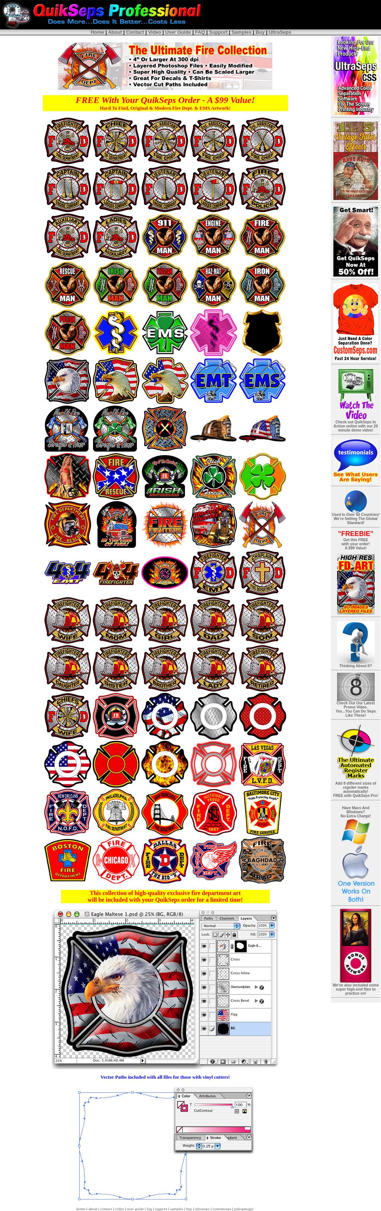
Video (154, 32)
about (92, 1209)
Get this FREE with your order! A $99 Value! (356, 544)
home (80, 1209)
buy (189, 1209)
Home (97, 32)
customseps (221, 1209)
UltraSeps (280, 32)
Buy (260, 32)
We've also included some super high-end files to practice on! (356, 989)
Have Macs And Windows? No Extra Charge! (355, 812)
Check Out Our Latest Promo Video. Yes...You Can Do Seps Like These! (356, 709)
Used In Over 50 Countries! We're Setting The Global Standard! (356, 519)
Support (218, 32)
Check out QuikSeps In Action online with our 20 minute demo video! (356, 427)
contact (106, 1209)
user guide (135, 1209)
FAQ (200, 32)
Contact (135, 32)
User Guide (178, 32)
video (119, 1209)
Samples (242, 32)
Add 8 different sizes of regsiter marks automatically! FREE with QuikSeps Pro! (355, 789)
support (161, 1209)
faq (149, 1209)
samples (176, 1209)
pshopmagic (244, 1209)
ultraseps (202, 1209)
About (115, 32)
